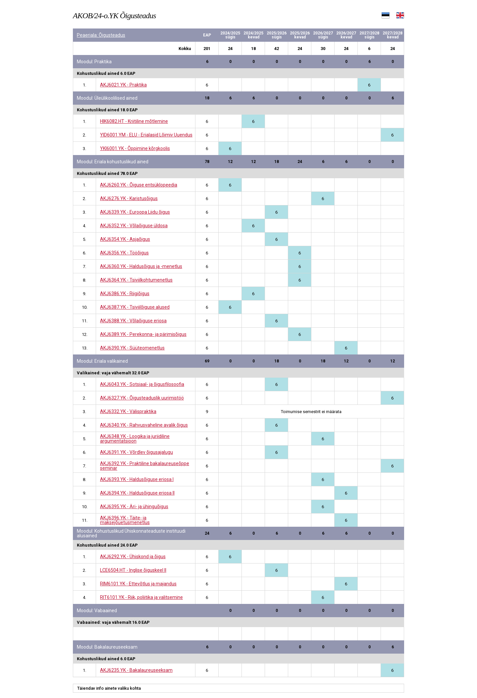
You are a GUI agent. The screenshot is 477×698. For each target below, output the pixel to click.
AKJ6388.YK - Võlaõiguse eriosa (133, 320)
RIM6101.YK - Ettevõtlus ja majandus (138, 583)
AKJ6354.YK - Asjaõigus (125, 239)
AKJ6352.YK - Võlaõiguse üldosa (134, 225)
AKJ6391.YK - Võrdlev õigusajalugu (136, 452)
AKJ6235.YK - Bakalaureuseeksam (136, 670)
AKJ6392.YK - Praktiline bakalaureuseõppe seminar (144, 466)
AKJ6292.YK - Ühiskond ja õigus (133, 556)
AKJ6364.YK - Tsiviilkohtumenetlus (136, 280)
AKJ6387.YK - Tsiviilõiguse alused (135, 307)
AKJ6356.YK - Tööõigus (124, 252)
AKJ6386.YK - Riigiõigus (124, 293)
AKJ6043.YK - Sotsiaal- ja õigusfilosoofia (142, 384)
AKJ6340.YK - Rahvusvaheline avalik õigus (144, 425)
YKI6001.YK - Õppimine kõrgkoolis (135, 148)
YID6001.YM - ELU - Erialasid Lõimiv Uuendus (146, 134)
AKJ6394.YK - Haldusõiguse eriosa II (137, 493)
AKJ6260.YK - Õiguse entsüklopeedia (138, 185)
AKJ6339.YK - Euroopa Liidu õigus (135, 212)
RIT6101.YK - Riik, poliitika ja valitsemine (141, 597)
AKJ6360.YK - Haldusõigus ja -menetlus (141, 266)
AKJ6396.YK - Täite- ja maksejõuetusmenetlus (125, 520)
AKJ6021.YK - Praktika (123, 84)
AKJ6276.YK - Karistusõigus (129, 198)
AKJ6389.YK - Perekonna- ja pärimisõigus (143, 334)
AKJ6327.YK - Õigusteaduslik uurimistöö (142, 398)
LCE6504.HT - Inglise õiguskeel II (133, 570)
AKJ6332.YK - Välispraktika (128, 411)
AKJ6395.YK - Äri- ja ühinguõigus (134, 506)
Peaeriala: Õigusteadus (101, 35)
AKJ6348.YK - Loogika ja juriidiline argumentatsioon (135, 439)
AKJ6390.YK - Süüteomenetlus (132, 347)
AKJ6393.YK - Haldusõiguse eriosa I (137, 479)
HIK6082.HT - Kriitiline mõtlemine (134, 121)
